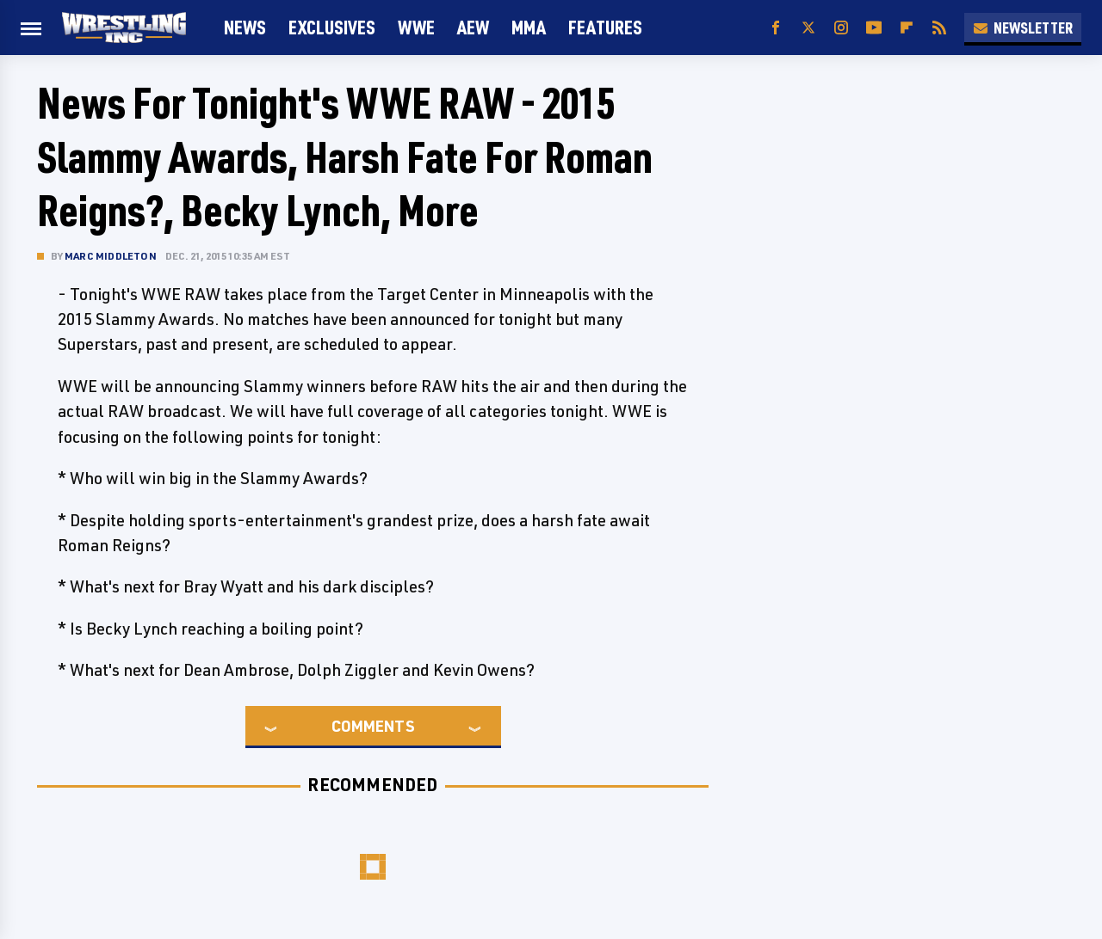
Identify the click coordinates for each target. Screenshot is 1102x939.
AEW (473, 27)
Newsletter (1023, 27)
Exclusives (331, 27)
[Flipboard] (906, 28)
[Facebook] (775, 28)
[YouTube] (874, 28)
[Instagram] (841, 28)
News (245, 27)
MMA (528, 27)
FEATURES (605, 27)
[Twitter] (808, 28)
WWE (416, 27)
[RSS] (939, 28)
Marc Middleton (111, 255)
